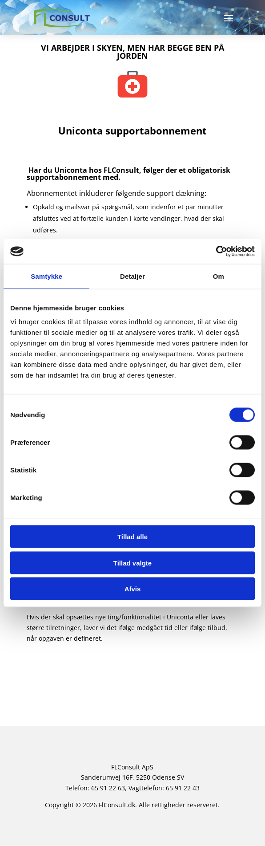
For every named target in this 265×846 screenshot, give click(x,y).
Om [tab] (218, 276)
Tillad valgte (132, 562)
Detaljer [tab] (132, 276)
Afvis (132, 589)
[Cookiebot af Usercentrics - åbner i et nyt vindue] (216, 251)
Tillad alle (132, 537)
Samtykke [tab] (46, 276)
